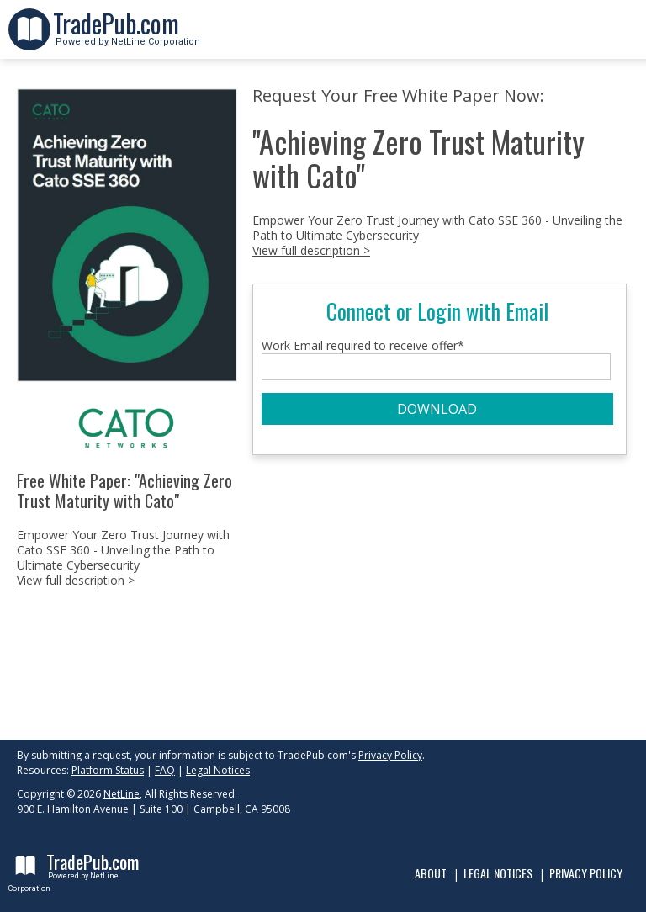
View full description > (76, 580)
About (431, 873)
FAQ (165, 770)
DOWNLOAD (437, 409)
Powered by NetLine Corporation (126, 36)
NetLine (121, 794)
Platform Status (107, 770)
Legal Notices (218, 770)
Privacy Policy (390, 755)
